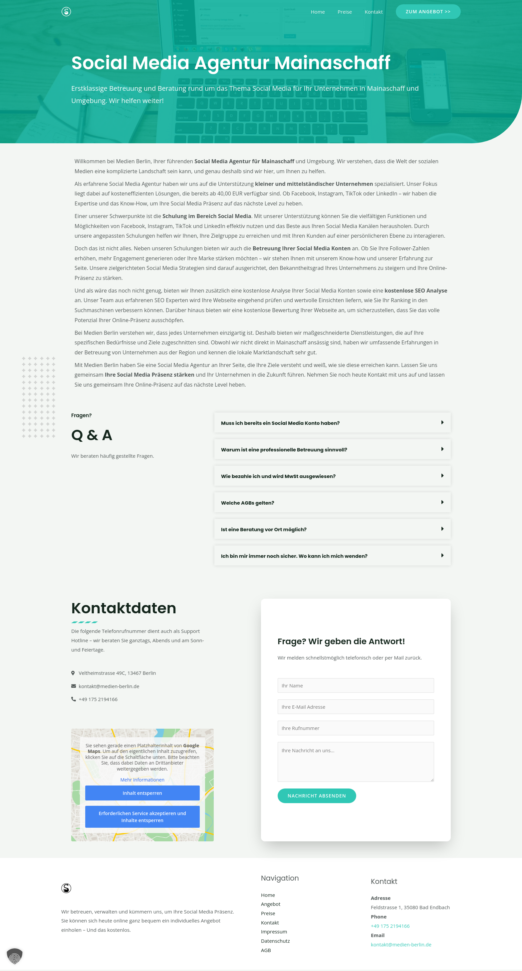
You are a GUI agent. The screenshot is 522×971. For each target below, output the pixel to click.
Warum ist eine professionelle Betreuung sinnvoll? (285, 449)
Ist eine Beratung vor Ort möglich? (264, 529)
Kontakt (375, 11)
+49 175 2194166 (390, 926)
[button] (428, 11)
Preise (349, 11)
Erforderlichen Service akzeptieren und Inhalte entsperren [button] (142, 817)
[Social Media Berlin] (66, 11)
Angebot (271, 904)
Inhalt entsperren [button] (142, 793)
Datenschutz (275, 941)
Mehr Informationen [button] (142, 781)
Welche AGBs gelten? (248, 502)
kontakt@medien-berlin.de (402, 945)
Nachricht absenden (317, 796)
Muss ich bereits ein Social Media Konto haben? (281, 423)
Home (325, 11)
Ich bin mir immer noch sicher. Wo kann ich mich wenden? (295, 555)
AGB (266, 951)
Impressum (274, 932)
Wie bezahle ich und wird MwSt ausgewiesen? (279, 476)
